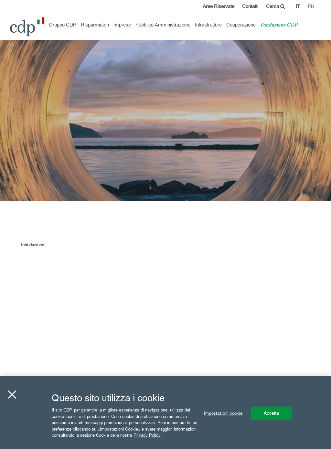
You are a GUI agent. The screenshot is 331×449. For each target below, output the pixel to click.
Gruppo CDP (62, 24)
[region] (165, 412)
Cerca (275, 6)
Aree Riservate (218, 6)
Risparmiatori (95, 24)
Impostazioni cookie (223, 412)
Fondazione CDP (278, 25)
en (311, 6)
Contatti (250, 6)
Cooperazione (241, 24)
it (298, 6)
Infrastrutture (208, 24)
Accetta (271, 412)
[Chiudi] (12, 394)
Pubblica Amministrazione (162, 24)
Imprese (122, 24)
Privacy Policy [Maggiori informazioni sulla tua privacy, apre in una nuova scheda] (147, 435)
